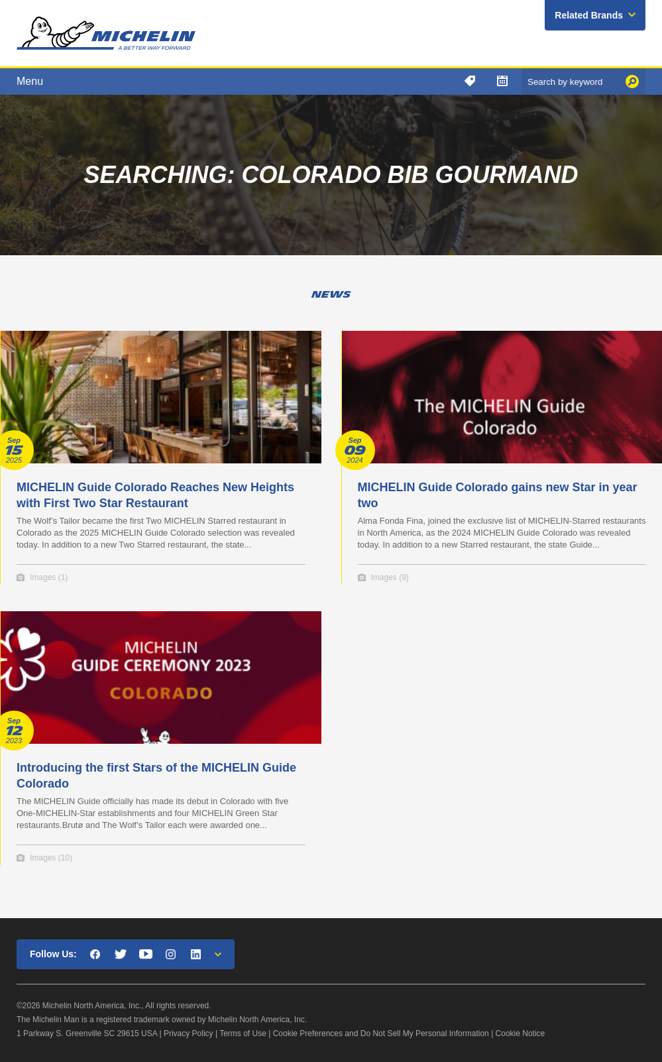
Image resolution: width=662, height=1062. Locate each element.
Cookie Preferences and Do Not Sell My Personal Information (381, 1033)
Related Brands (589, 15)
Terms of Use (242, 1033)
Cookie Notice (520, 1033)
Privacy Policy (188, 1033)
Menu (30, 81)
